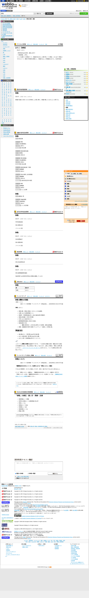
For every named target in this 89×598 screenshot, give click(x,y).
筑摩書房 (21, 169)
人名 (4, 74)
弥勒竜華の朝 (41, 426)
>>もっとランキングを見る (81, 201)
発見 (31, 180)
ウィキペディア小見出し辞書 (25, 355)
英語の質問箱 (6, 132)
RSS (50, 567)
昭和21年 (20, 225)
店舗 (68, 193)
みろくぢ (68, 82)
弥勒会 (20, 405)
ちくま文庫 (24, 189)
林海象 (50, 325)
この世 (35, 99)
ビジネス (5, 42)
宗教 (17, 19)
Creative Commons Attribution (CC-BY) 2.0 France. (33, 516)
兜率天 (20, 401)
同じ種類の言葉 (11, 19)
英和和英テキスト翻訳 (23, 459)
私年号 (27, 319)
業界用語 (5, 44)
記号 (3, 123)
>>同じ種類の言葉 (47, 427)
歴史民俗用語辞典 (22, 89)
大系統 (27, 57)
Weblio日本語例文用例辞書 (25, 392)
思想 (30, 58)
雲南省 (27, 315)
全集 (26, 167)
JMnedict (19, 281)
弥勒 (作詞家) (22, 317)
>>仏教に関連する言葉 (57, 427)
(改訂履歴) (38, 506)
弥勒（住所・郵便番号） (6, 15)
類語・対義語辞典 (10, 0)
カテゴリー (47, 296)
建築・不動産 (6, 56)
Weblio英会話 (6, 130)
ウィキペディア (21, 296)
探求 (25, 174)
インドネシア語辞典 (75, 556)
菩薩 (28, 399)
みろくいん (69, 80)
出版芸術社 (22, 201)
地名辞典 (19, 251)
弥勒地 (67, 74)
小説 (21, 228)
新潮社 (21, 153)
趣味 (4, 66)
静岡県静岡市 (21, 273)
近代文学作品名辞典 (23, 211)
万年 (30, 99)
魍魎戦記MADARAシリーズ (24, 366)
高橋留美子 (25, 327)
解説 (51, 366)
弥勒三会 (68, 116)
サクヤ (27, 369)
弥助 (67, 100)
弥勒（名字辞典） (17, 15)
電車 (4, 48)
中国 (24, 315)
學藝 (20, 176)
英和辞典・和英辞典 (75, 548)
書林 (23, 176)
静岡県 (20, 321)
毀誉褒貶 (69, 191)
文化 (4, 60)
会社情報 (57, 547)
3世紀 (25, 311)
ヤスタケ (69, 181)
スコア (68, 196)
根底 (34, 58)
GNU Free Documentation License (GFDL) (33, 509)
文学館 (26, 205)
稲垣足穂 (20, 138)
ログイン (73, 0)
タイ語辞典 (73, 557)
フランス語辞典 (74, 554)
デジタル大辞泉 (21, 44)
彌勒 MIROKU (25, 325)
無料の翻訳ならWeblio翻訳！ (25, 5)
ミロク (21, 96)
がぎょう (40, 57)
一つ (31, 57)
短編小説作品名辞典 (23, 132)
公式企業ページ (58, 545)
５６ (22, 99)
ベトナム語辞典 (74, 559)
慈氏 (30, 53)
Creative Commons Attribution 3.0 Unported (31, 518)
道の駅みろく (22, 334)
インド (35, 311)
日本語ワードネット (18, 531)
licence (29, 503)
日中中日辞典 (27, 0)
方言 (4, 76)
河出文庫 (23, 147)
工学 (4, 54)
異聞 (25, 199)
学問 (4, 58)
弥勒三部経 (68, 118)
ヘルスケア (5, 64)
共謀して (32, 369)
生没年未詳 (58, 58)
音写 (27, 53)
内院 (24, 401)
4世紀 (50, 57)
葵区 (26, 273)
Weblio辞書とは (9, 545)
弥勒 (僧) (21, 311)
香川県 (28, 334)
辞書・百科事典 (6, 77)
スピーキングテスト (8, 136)
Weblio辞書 (25, 507)
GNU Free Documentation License (40, 504)
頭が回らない (70, 176)
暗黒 (22, 369)
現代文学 (26, 180)
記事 (34, 366)
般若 (26, 58)
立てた (52, 58)
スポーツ (5, 68)
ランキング (41, 44)
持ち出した (57, 369)
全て (2, 41)
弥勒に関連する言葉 (19, 426)
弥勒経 (45, 426)
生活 (4, 62)
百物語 (22, 199)
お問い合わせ (41, 545)
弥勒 (24, 19)
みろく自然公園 (23, 336)
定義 (68, 186)
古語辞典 (42, 0)
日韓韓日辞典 (35, 0)
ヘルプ (86, 0)
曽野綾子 (20, 239)
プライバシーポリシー (11, 551)
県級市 (43, 315)
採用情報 (57, 548)
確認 (68, 183)
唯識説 (48, 58)
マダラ (36, 369)
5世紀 (60, 57)
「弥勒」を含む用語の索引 (22, 476)
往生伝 (67, 93)
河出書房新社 (22, 143)
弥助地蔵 (68, 103)
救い (46, 99)
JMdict (24, 537)
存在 (21, 174)
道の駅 (37, 334)
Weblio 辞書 (80, 0)
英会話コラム (6, 128)
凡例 (46, 44)
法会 (27, 405)
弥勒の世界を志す (70, 113)
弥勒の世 (32, 426)
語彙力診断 (6, 134)
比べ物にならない (71, 178)
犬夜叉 (43, 327)
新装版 (24, 158)
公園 (38, 336)
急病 (68, 198)
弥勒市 (20, 315)
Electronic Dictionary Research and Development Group (61, 502)
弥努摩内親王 (69, 105)
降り (39, 99)
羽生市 (23, 262)
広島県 (27, 338)
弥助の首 (68, 102)
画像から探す (25, 547)
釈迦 (16, 99)
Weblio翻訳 (73, 550)
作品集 (26, 151)
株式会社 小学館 (17, 489)
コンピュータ (6, 46)
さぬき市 (32, 334)
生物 (4, 70)
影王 (40, 369)
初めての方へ (79, 10)
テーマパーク (36, 338)
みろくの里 (21, 338)
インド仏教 (20, 57)
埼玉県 (19, 262)
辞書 (3, 0)
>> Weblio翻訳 (84, 204)
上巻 (27, 174)
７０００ (27, 99)
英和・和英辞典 (19, 0)
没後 (20, 99)
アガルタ (17, 369)
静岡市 (24, 321)
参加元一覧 (85, 10)
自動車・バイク (6, 50)
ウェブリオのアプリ (26, 545)
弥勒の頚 (68, 115)
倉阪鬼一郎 (21, 196)
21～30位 (79, 173)
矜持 (68, 188)
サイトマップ (9, 553)
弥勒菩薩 (20, 55)
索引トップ (29, 44)
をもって (44, 58)
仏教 (21, 19)
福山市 (30, 338)
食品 (4, 72)
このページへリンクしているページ (31, 347)
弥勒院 (67, 78)
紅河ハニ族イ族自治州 (34, 315)
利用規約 (8, 550)
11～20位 (73, 173)
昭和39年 (20, 242)
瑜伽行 (35, 57)
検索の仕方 (8, 547)
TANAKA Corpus (5, 514)
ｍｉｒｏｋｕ (28, 96)
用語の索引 (35, 44)
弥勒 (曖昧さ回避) (70, 90)
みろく (67, 72)
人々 (53, 99)
